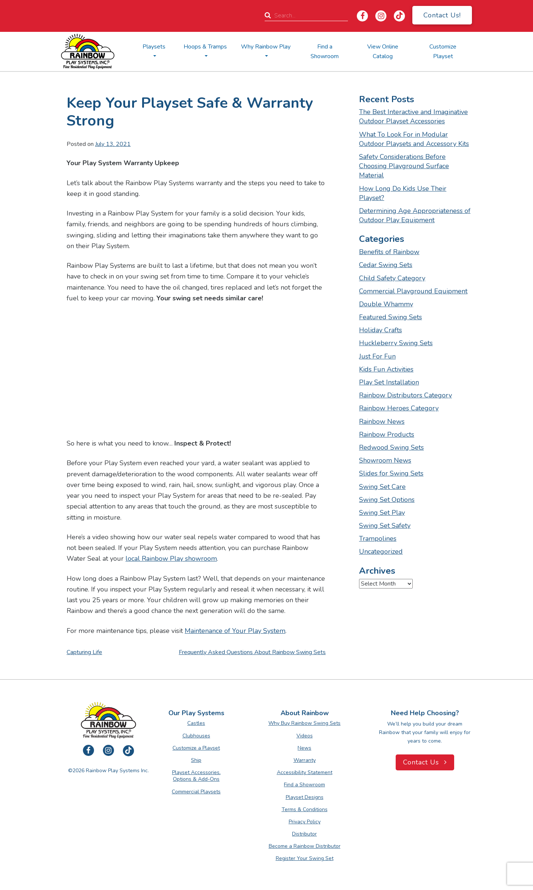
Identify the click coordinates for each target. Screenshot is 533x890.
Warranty (305, 760)
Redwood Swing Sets (391, 447)
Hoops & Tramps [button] (205, 47)
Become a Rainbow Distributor (305, 846)
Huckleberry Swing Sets (396, 343)
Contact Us (425, 762)
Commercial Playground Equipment (413, 291)
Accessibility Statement (304, 772)
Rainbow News (382, 421)
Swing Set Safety (384, 525)
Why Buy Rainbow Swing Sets (304, 723)
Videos (304, 735)
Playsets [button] (154, 47)
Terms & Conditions (305, 809)
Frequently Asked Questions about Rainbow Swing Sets (252, 652)
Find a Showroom (325, 51)
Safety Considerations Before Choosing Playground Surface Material (404, 166)
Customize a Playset (196, 747)
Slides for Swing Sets (391, 473)
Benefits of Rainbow (389, 251)
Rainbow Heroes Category (399, 408)
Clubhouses (196, 735)
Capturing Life (84, 652)
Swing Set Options (387, 499)
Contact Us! (442, 15)
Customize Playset (442, 51)
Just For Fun (377, 356)
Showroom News (385, 460)
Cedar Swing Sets (385, 264)
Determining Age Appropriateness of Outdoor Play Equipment (414, 215)
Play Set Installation (389, 382)
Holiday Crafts (380, 330)
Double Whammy (386, 304)
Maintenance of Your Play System (235, 630)
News (304, 747)
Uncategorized (381, 551)
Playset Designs (305, 797)
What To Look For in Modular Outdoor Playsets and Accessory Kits (414, 139)
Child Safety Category (392, 278)
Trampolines (377, 538)
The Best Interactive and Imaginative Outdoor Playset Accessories (413, 116)
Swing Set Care (382, 486)
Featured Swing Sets (390, 317)
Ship (196, 760)
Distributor (304, 833)
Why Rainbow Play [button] (266, 47)
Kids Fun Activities (386, 369)
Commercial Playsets (196, 791)
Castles (196, 723)
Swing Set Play (382, 512)
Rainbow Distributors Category (405, 395)
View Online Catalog (382, 51)
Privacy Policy (305, 821)
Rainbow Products (386, 434)
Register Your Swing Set (304, 858)
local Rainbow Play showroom (171, 558)
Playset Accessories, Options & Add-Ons (196, 776)
